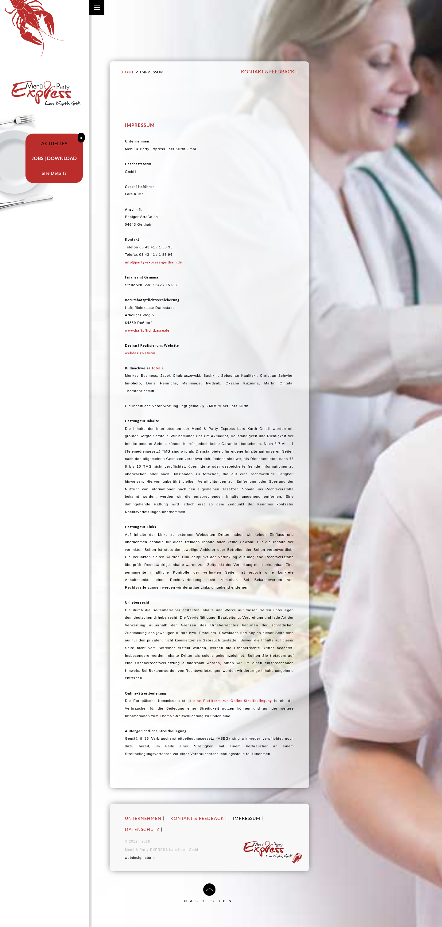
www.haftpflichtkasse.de (147, 330)
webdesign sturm (140, 353)
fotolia (158, 368)
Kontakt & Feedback (267, 71)
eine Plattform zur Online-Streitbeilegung (232, 701)
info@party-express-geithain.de (153, 262)
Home (128, 72)
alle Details (54, 173)
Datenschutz (142, 829)
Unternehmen (143, 818)
